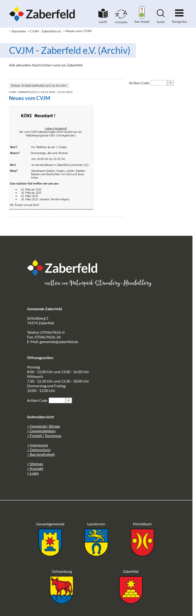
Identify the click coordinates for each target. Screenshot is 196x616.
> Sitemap (35, 463)
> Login (33, 473)
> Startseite (17, 31)
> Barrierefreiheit (41, 454)
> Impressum (37, 445)
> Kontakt (35, 468)
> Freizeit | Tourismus (44, 435)
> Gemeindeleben (41, 431)
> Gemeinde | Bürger (43, 426)
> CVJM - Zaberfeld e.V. (44, 31)
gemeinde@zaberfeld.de (59, 341)
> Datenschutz (39, 449)
